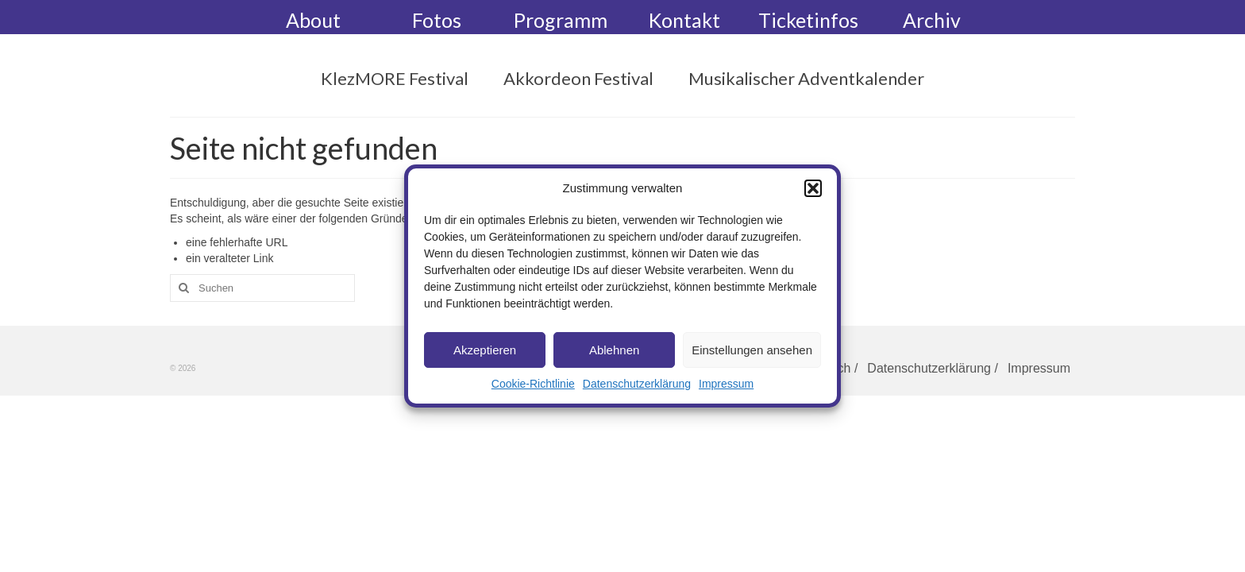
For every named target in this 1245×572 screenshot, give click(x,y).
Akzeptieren (484, 350)
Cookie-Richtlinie (533, 383)
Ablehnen (614, 350)
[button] (813, 188)
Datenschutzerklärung (637, 383)
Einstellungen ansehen (752, 350)
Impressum (726, 383)
